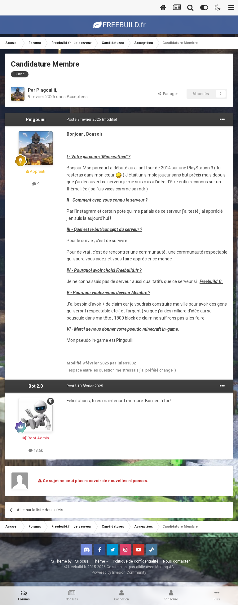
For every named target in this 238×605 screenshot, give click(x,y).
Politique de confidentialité (135, 561)
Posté (84, 119)
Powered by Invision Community (119, 572)
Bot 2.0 (36, 386)
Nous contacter (176, 561)
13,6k (36, 450)
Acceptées (77, 96)
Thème (100, 561)
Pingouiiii (46, 90)
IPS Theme (58, 561)
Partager (168, 93)
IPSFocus (80, 561)
